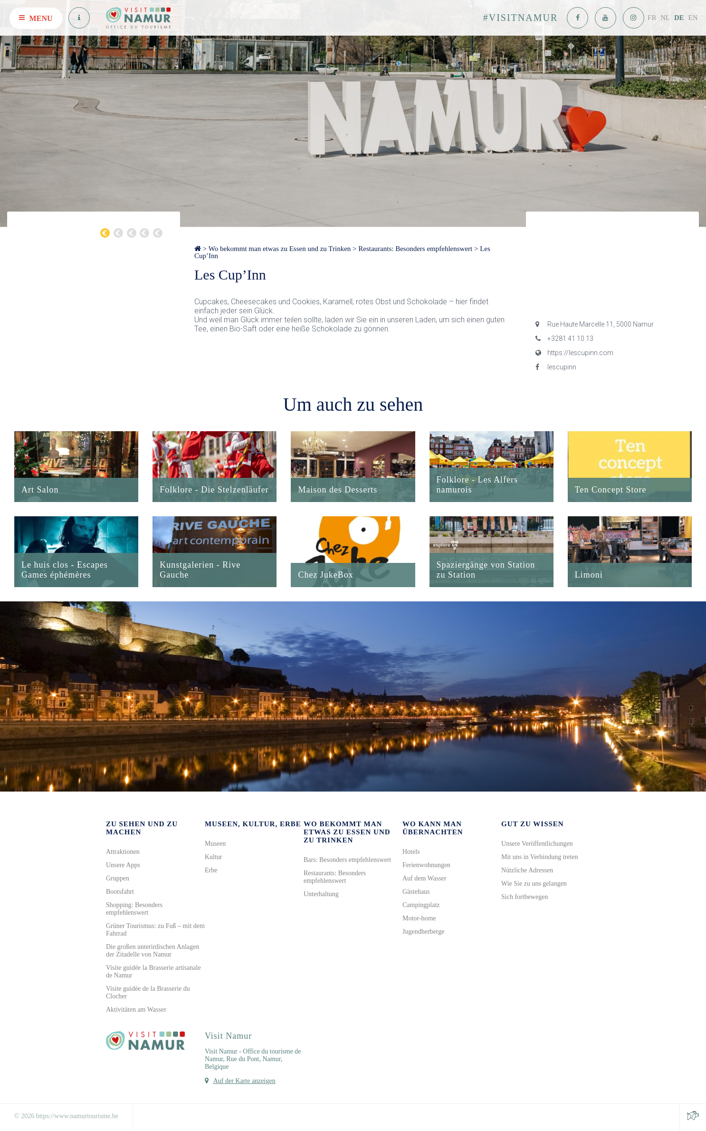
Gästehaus (416, 892)
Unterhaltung (321, 895)
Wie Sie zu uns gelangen (534, 884)
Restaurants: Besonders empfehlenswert (415, 248)
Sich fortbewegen (524, 897)
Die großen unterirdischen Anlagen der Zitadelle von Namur (152, 951)
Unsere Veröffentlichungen (537, 844)
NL (665, 17)
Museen (215, 844)
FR (652, 17)
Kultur (213, 857)
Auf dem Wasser (424, 879)
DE (679, 17)
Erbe (211, 871)
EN (693, 17)
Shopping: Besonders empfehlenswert (134, 909)
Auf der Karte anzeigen (244, 1081)
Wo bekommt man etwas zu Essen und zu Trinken (280, 248)
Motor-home (419, 919)
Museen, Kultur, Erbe (253, 825)
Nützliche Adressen (527, 871)
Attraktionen (123, 852)
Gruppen (117, 879)
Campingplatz (421, 905)
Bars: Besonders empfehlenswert (347, 860)
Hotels (411, 852)
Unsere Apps (123, 866)
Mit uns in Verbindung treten (539, 857)
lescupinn (555, 367)
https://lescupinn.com (574, 353)
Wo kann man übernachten (432, 829)
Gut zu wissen (532, 825)
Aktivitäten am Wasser (136, 1010)
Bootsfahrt (120, 892)
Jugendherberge (423, 932)
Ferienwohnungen (426, 866)
